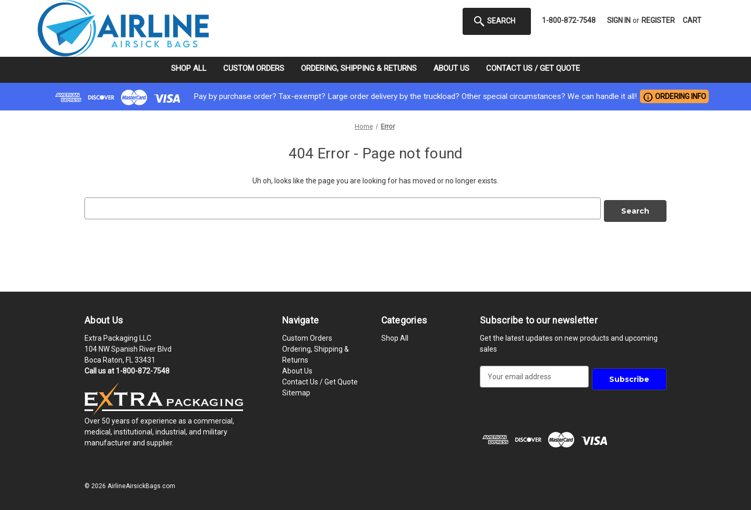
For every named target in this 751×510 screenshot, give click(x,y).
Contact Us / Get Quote (533, 68)
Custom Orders (253, 68)
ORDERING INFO (674, 97)
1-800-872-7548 (569, 20)
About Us (451, 68)
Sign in (619, 20)
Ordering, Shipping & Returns (359, 68)
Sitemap (296, 390)
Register (658, 20)
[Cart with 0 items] (692, 20)
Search (494, 21)
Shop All (189, 68)
